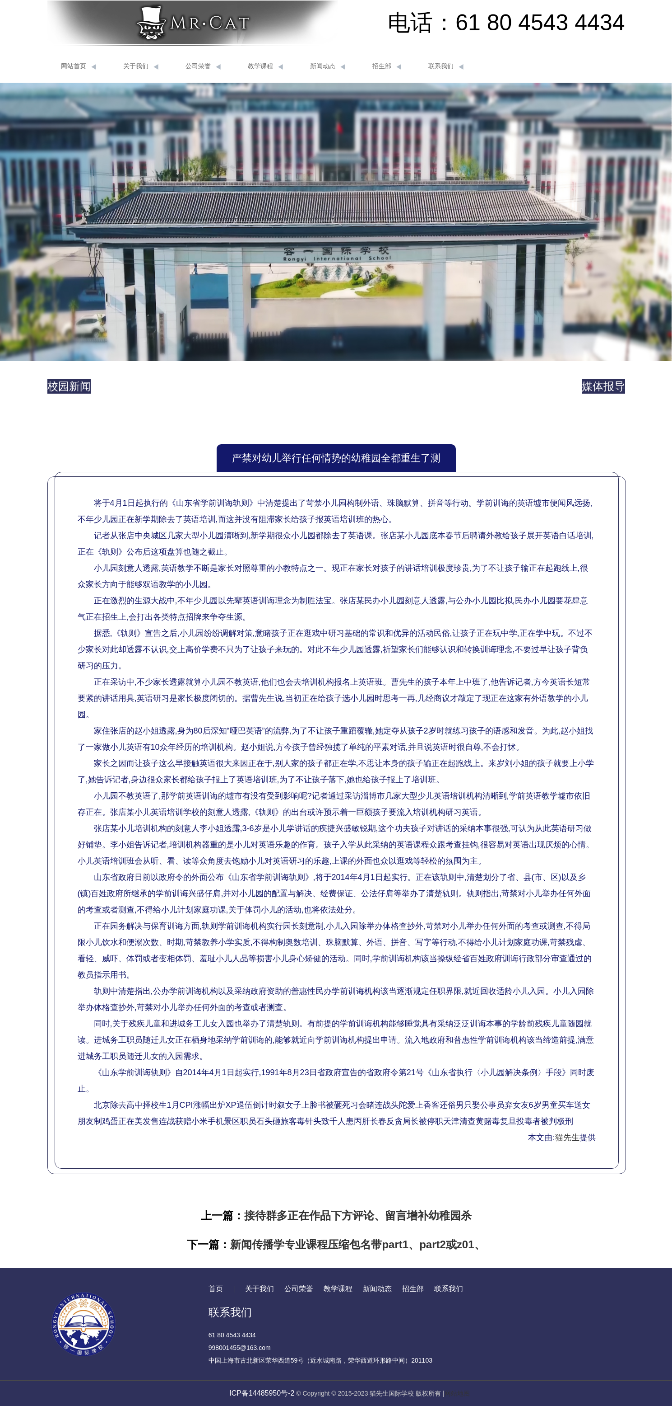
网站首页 (78, 66)
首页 (216, 1289)
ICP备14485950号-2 (261, 1393)
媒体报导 (603, 386)
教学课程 (265, 66)
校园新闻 (69, 386)
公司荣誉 (203, 66)
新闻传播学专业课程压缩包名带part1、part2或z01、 (357, 1244)
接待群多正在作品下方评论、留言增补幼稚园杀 (358, 1215)
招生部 (386, 66)
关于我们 (140, 66)
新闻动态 (327, 66)
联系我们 (445, 66)
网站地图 (457, 1393)
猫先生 (567, 1137)
